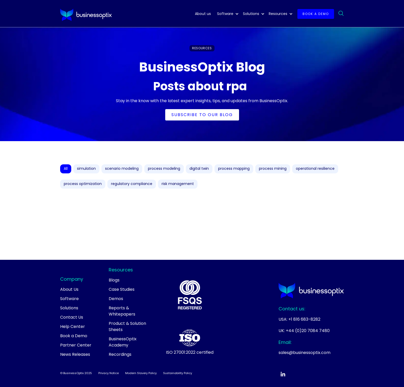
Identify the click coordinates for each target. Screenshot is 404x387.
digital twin (199, 168)
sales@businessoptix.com (304, 353)
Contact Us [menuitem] (71, 317)
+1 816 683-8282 (304, 319)
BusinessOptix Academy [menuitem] (123, 342)
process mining (273, 168)
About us (203, 13)
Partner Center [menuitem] (75, 345)
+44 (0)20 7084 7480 (308, 331)
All (66, 168)
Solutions (251, 13)
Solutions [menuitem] (69, 308)
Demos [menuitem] (116, 299)
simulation (86, 168)
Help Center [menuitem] (72, 326)
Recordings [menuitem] (120, 354)
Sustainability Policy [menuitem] (177, 373)
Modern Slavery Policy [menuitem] (141, 373)
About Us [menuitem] (69, 289)
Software (225, 13)
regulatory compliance (131, 183)
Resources (278, 13)
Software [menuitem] (69, 299)
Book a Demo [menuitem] (73, 336)
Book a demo (316, 14)
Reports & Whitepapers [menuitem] (122, 311)
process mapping (234, 168)
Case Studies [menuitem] (121, 289)
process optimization (83, 183)
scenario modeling (122, 168)
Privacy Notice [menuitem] (108, 373)
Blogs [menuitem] (114, 280)
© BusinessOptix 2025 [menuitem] (76, 373)
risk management (178, 183)
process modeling (164, 168)
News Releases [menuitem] (75, 354)
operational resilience (315, 168)
